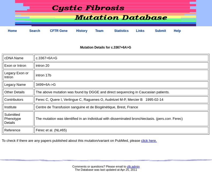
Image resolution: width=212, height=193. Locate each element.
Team (99, 31)
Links (140, 31)
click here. (149, 141)
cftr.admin (133, 166)
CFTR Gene (59, 31)
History (81, 31)
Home (12, 31)
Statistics (121, 31)
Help (177, 31)
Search (34, 31)
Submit (160, 31)
